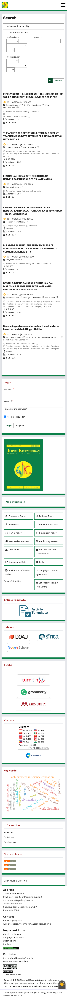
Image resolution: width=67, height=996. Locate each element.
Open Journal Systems (15, 880)
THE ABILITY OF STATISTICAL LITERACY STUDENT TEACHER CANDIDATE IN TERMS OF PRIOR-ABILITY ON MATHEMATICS (32, 136)
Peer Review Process (17, 541)
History (41, 562)
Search (58, 80)
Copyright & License (13, 937)
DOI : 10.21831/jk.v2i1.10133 (19, 334)
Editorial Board (45, 516)
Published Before (13, 57)
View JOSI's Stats (12, 974)
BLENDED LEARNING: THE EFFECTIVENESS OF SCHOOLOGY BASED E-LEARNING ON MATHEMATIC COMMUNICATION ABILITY (30, 248)
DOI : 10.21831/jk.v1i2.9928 (18, 102)
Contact (7, 944)
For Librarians (10, 842)
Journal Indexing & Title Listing (47, 584)
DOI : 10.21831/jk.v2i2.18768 (19, 144)
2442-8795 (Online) (18, 961)
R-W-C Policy (13, 533)
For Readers (9, 832)
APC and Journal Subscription (46, 551)
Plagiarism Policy (46, 533)
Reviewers (12, 525)
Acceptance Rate (15, 562)
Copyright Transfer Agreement (47, 572)
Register (20, 425)
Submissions (9, 940)
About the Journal (12, 934)
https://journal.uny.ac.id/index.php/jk (31, 924)
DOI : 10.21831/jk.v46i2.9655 (19, 219)
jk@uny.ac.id (16, 920)
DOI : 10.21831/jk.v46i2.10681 (19, 294)
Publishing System (47, 541)
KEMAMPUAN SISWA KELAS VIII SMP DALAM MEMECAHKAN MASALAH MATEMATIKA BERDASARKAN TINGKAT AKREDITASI (32, 210)
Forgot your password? (15, 409)
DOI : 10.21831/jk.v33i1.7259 (19, 184)
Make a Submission (15, 502)
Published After (12, 37)
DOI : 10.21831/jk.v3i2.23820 (20, 256)
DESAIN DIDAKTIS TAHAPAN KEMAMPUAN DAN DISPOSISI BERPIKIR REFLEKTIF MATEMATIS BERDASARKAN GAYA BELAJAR (28, 286)
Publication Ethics (47, 525)
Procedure (12, 550)
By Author (38, 37)
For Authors (9, 837)
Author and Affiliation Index (17, 572)
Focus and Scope (15, 516)
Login (8, 425)
